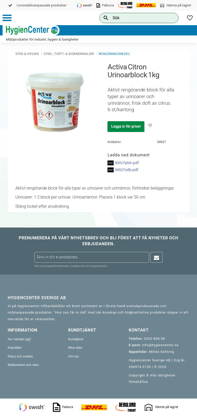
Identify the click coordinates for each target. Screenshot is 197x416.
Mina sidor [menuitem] (75, 348)
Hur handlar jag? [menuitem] (19, 339)
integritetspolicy (98, 265)
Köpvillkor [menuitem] (15, 348)
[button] (7, 17)
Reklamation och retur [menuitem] (23, 365)
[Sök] (170, 18)
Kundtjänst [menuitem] (75, 339)
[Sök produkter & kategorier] (133, 18)
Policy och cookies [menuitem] (20, 356)
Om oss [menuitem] (73, 356)
